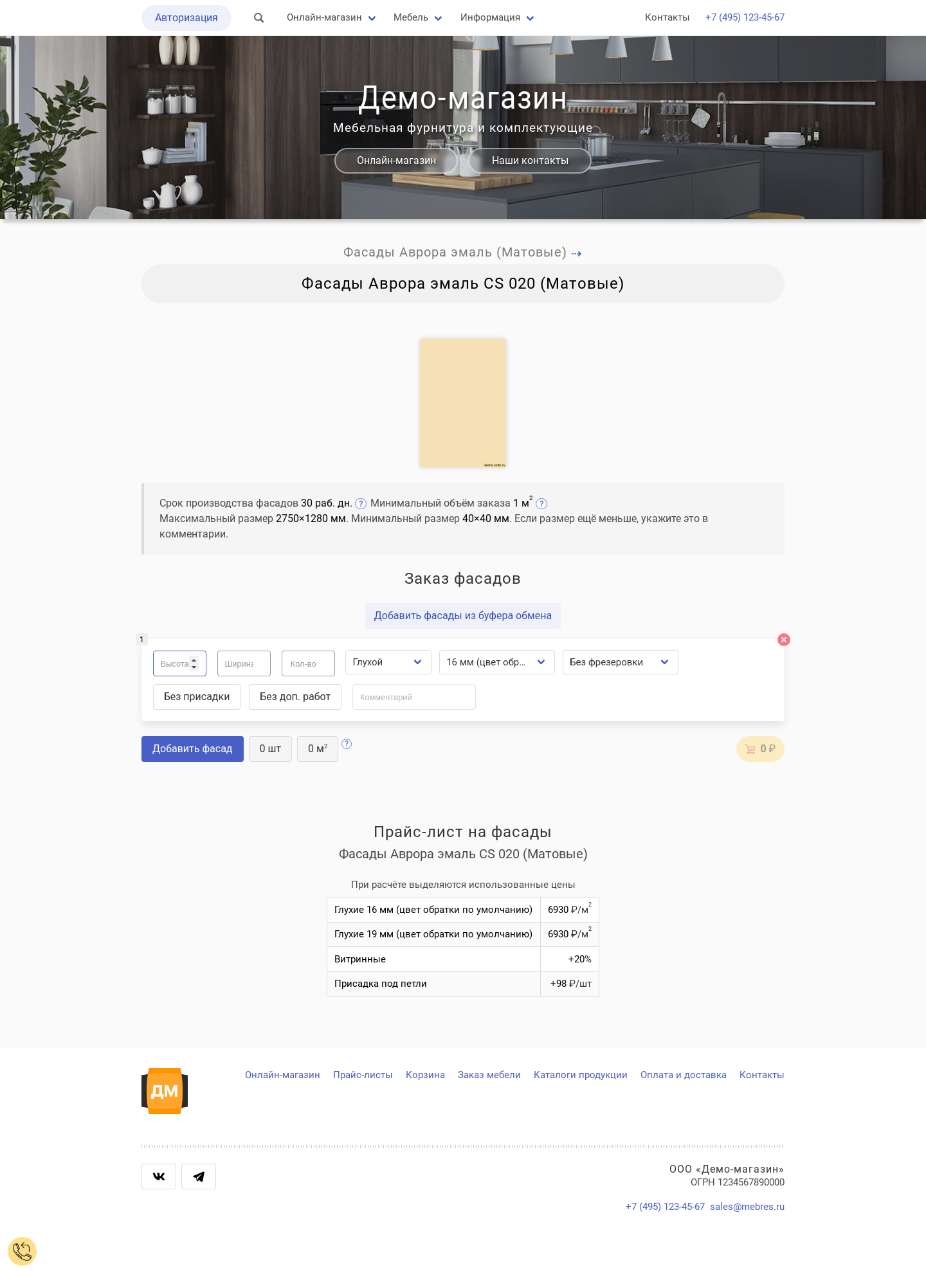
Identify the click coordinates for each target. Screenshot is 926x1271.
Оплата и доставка (683, 1075)
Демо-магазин (463, 97)
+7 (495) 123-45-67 (745, 17)
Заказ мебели (489, 1075)
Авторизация (186, 18)
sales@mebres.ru (747, 1206)
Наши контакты (530, 160)
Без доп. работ (295, 696)
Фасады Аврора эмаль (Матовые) (463, 252)
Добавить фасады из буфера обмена (463, 615)
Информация (490, 17)
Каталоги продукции (581, 1075)
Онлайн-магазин (324, 17)
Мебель (411, 17)
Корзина (425, 1075)
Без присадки (197, 696)
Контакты (667, 17)
